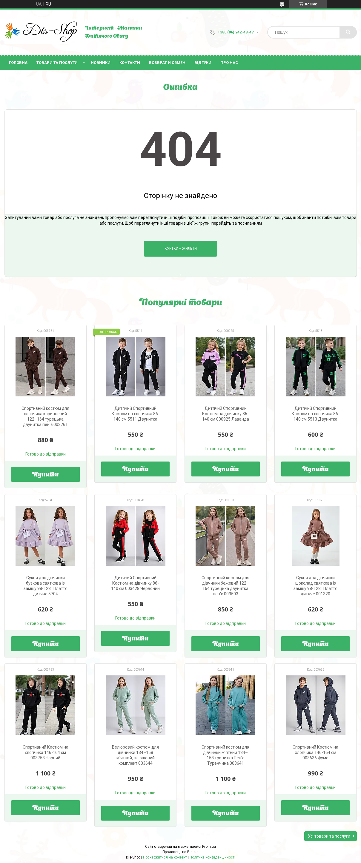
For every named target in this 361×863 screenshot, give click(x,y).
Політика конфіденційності (212, 857)
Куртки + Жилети (181, 248)
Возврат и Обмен (167, 62)
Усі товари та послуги (329, 836)
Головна (18, 62)
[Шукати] (348, 32)
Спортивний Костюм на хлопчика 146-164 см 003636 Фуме (315, 752)
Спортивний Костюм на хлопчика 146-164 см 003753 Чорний (45, 752)
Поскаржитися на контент (165, 857)
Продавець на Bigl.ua (180, 852)
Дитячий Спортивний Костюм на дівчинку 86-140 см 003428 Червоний (135, 583)
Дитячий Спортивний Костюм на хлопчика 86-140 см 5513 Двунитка (316, 413)
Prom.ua (209, 846)
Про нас (229, 62)
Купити (45, 475)
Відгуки (202, 62)
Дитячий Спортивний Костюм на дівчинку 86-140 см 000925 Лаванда (225, 413)
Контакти (129, 62)
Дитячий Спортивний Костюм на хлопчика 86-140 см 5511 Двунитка (135, 413)
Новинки (100, 62)
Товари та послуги (57, 62)
